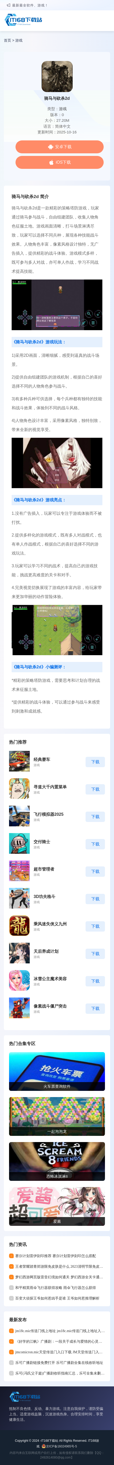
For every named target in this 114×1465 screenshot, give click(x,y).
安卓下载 (63, 147)
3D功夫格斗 (44, 896)
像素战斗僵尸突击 (50, 1006)
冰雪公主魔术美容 (50, 979)
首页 (7, 40)
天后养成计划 (46, 951)
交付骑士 (42, 842)
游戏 (18, 40)
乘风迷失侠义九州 (50, 924)
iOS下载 (63, 162)
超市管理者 (44, 869)
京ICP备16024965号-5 (61, 1446)
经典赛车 (42, 759)
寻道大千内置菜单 (50, 787)
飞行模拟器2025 (49, 814)
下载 (95, 762)
